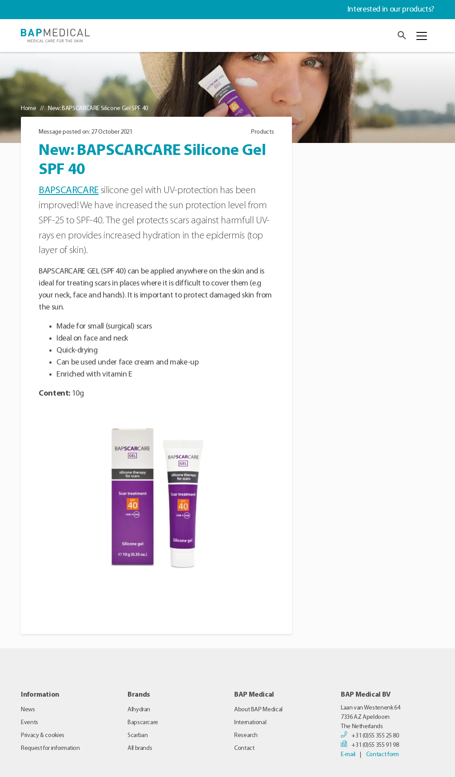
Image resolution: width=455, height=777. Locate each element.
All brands (140, 748)
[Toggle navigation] (421, 36)
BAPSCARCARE (69, 191)
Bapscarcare (143, 722)
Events (29, 722)
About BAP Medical (258, 709)
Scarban (138, 735)
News (28, 709)
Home (28, 108)
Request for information (50, 748)
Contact (244, 748)
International (250, 722)
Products (262, 132)
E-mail (348, 754)
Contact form (382, 754)
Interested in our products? (390, 9)
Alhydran (139, 709)
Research (246, 735)
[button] (401, 35)
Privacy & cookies (42, 735)
